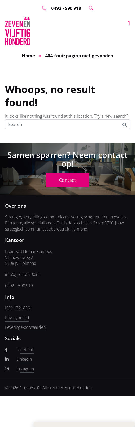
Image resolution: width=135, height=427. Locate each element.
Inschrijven (41, 45)
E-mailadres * (20, 24)
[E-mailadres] (42, 32)
